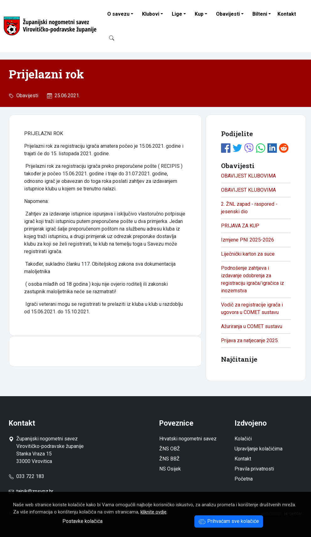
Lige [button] (177, 14)
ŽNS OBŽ (169, 449)
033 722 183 (26, 476)
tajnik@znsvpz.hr (34, 491)
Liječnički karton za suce (248, 254)
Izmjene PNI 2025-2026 (247, 240)
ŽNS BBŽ (169, 459)
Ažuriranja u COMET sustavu (251, 326)
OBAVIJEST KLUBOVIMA (248, 176)
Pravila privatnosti (254, 469)
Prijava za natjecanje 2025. (250, 340)
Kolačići (243, 439)
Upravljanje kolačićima (258, 449)
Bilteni (259, 14)
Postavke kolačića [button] (82, 521)
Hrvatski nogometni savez (188, 439)
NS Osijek (170, 469)
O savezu (118, 14)
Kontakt (286, 14)
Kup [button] (199, 14)
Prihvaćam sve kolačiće (228, 521)
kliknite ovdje (153, 512)
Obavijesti (228, 14)
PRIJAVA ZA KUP (240, 226)
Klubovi (150, 14)
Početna (244, 479)
